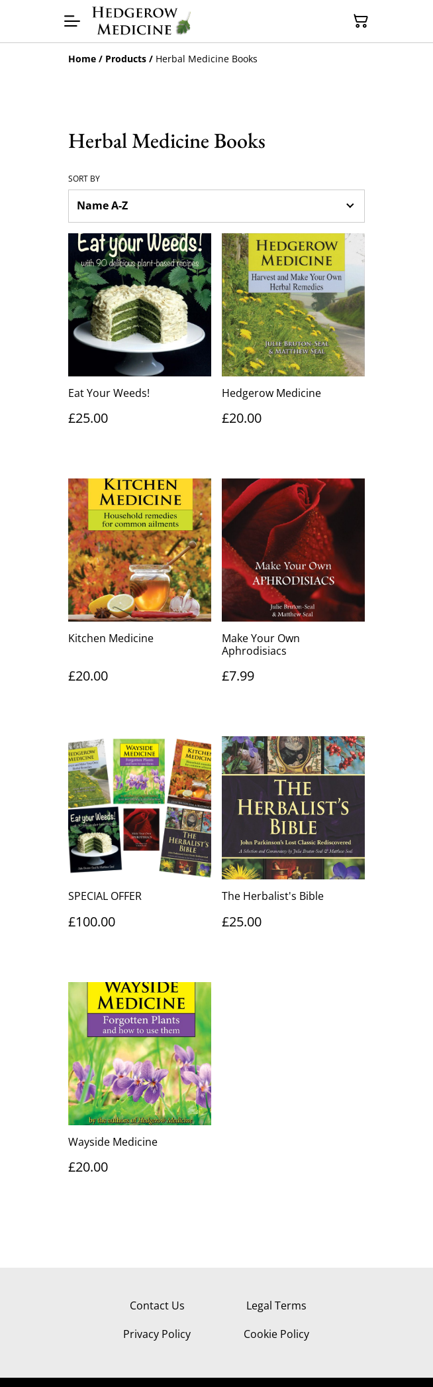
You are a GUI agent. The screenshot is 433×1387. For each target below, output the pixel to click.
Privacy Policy (157, 1334)
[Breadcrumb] (216, 59)
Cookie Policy (276, 1334)
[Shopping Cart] (360, 21)
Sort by (84, 179)
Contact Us (157, 1305)
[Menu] (72, 21)
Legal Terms (276, 1305)
